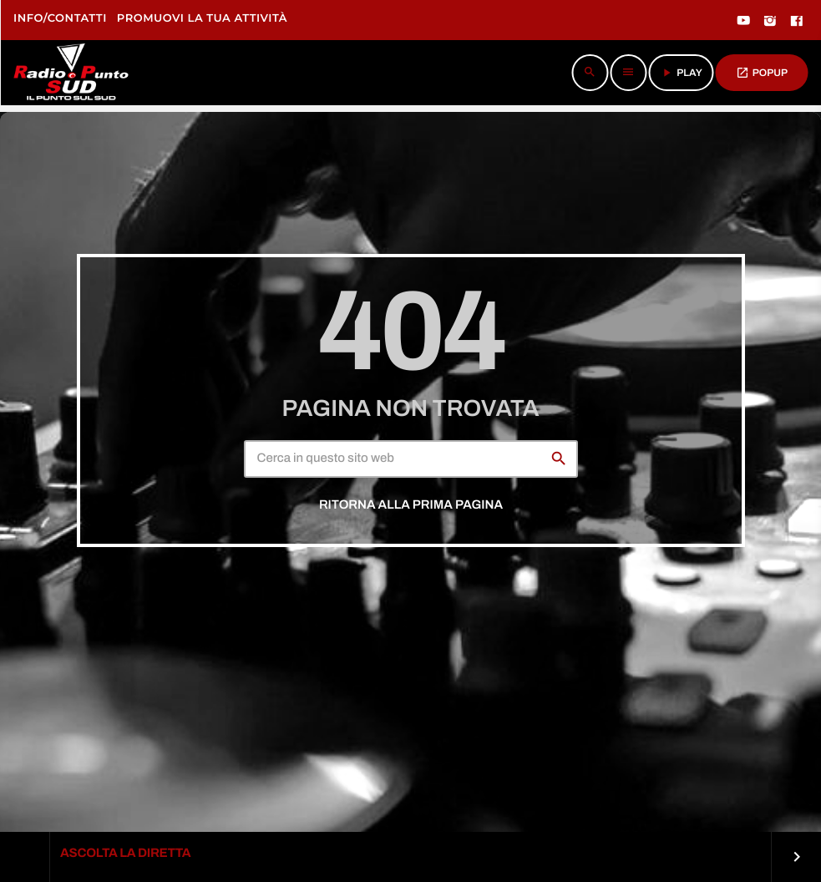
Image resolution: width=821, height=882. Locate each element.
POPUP (762, 72)
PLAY (681, 72)
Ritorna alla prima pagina (411, 505)
